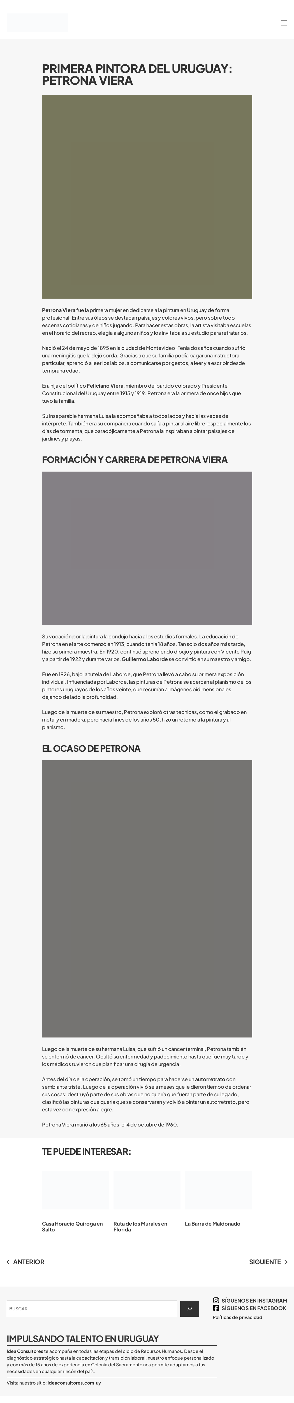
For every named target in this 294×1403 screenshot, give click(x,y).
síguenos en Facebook (254, 1308)
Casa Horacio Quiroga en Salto (75, 1197)
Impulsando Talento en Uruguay (83, 1338)
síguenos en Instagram (254, 1300)
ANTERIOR (29, 1262)
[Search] (189, 1309)
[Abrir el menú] (284, 23)
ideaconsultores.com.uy (74, 1383)
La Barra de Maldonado (218, 1194)
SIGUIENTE (265, 1262)
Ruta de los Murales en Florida (147, 1197)
